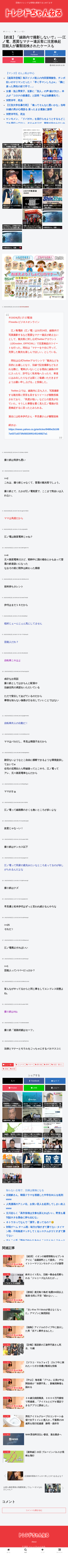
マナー (29, 1065)
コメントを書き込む (34, 1510)
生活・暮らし (57, 1065)
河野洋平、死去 (14, 100)
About (34, 1542)
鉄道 (12, 1069)
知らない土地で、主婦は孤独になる (25, 1190)
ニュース (20, 1065)
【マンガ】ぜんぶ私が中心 (20, 73)
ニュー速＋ (8, 1065)
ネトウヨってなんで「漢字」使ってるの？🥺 (30, 1222)
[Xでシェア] (12, 53)
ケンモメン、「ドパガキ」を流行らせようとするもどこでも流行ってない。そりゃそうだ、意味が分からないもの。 (35, 123)
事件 (46, 1065)
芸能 (5, 1069)
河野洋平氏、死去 (15, 114)
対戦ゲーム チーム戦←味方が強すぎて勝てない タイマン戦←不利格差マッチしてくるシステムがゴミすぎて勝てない (35, 1231)
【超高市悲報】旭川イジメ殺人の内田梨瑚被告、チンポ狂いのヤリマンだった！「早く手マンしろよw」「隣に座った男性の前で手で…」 (35, 82)
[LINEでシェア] (34, 60)
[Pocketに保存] (12, 60)
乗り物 (38, 1065)
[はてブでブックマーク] (55, 53)
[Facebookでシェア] (34, 53)
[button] (55, 60)
